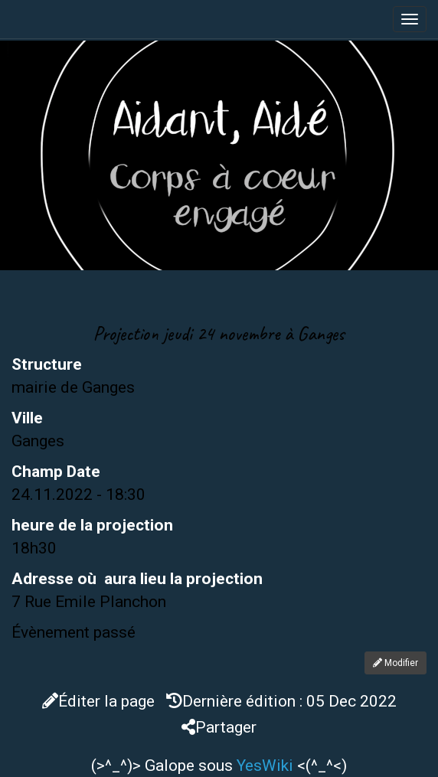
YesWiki (265, 765)
